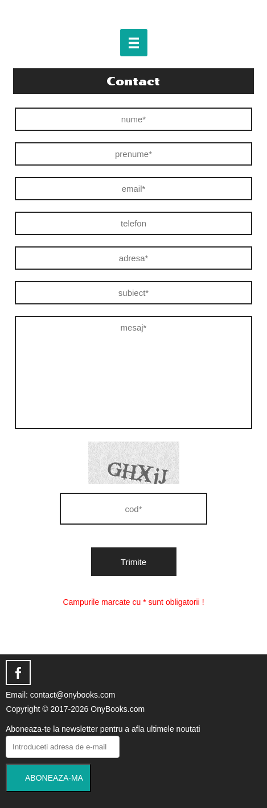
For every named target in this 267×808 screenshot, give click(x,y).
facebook (18, 672)
